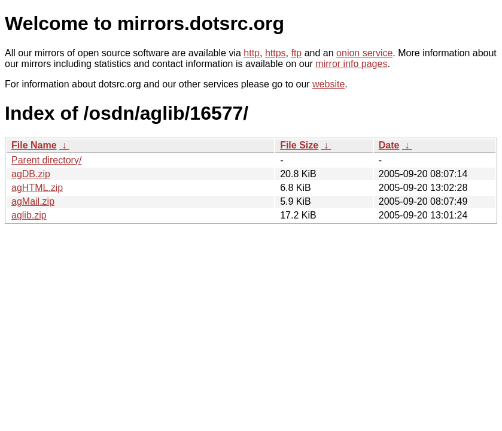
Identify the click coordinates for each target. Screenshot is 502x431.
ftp (296, 53)
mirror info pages (351, 64)
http (252, 53)
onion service (364, 53)
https (275, 53)
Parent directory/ (46, 160)
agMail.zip (32, 201)
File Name (34, 145)
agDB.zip (30, 174)
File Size (299, 145)
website (328, 84)
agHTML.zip (37, 188)
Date (389, 145)
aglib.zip (29, 215)
